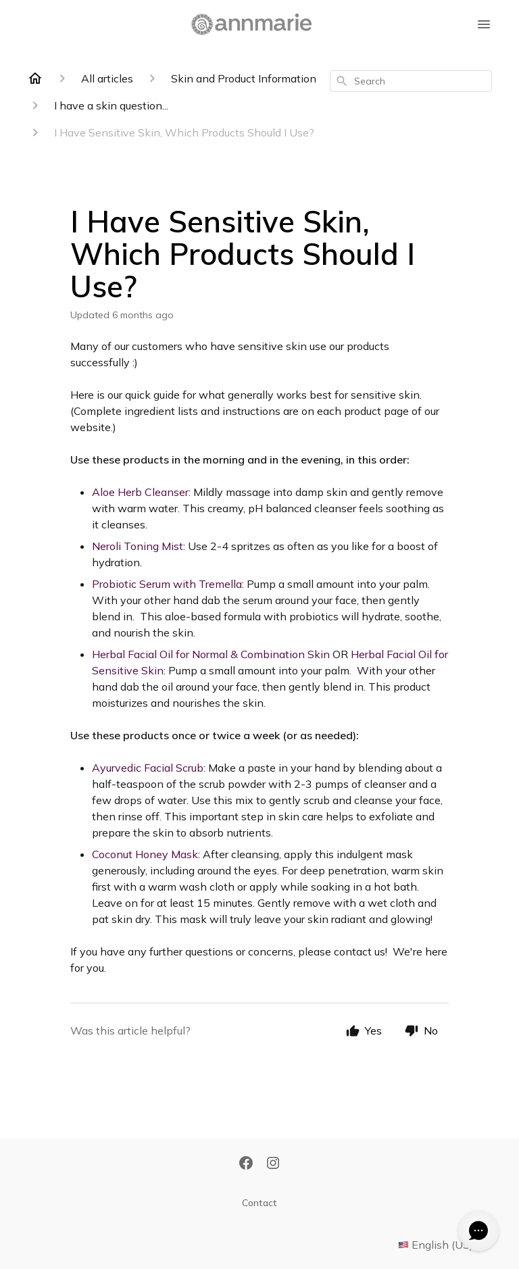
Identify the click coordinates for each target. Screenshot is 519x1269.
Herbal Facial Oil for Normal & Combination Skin (211, 654)
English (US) (445, 1245)
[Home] (35, 78)
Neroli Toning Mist (137, 546)
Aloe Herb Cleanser (140, 492)
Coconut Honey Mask (145, 854)
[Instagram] (273, 1164)
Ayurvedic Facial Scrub (147, 767)
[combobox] (411, 81)
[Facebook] (246, 1164)
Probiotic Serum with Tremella (167, 584)
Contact (259, 1203)
